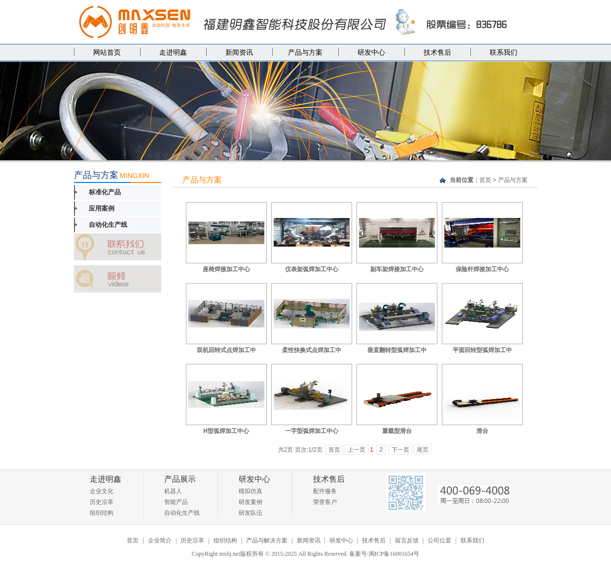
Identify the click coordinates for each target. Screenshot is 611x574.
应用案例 (101, 208)
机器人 (173, 491)
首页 (485, 180)
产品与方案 (305, 52)
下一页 (400, 449)
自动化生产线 (108, 224)
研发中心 (371, 52)
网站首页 (107, 52)
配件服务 (325, 491)
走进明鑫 (173, 52)
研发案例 (250, 502)
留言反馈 (407, 540)
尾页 (423, 449)
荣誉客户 (325, 502)
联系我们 (503, 52)
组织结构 (101, 512)
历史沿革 (101, 502)
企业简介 (160, 540)
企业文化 (101, 491)
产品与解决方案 (267, 540)
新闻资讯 (239, 52)
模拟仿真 (250, 491)
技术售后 (437, 52)
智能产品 (176, 502)
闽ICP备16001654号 (394, 553)
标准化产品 (105, 192)
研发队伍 (250, 512)
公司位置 (439, 540)
